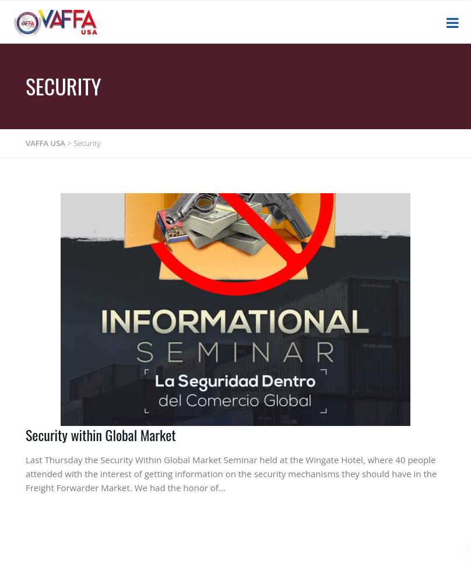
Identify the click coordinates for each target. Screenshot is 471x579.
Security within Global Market (101, 434)
